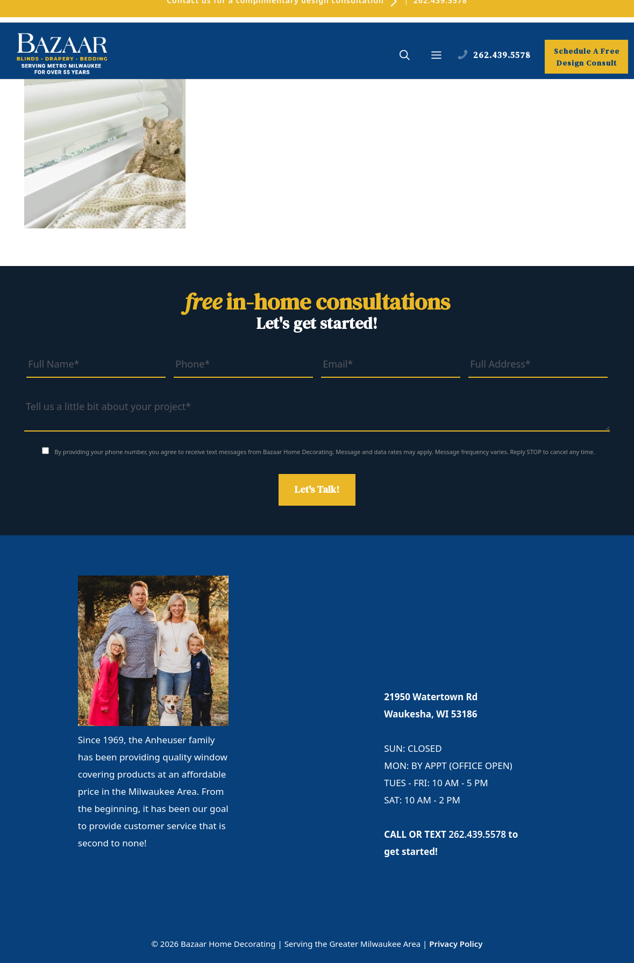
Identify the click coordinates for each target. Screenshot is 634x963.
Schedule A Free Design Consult (586, 57)
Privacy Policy (455, 943)
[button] (405, 56)
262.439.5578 (477, 834)
